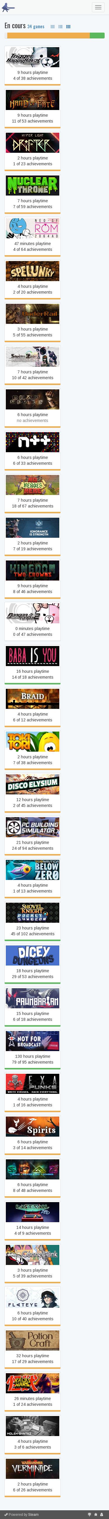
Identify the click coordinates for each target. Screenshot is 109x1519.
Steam (33, 1515)
